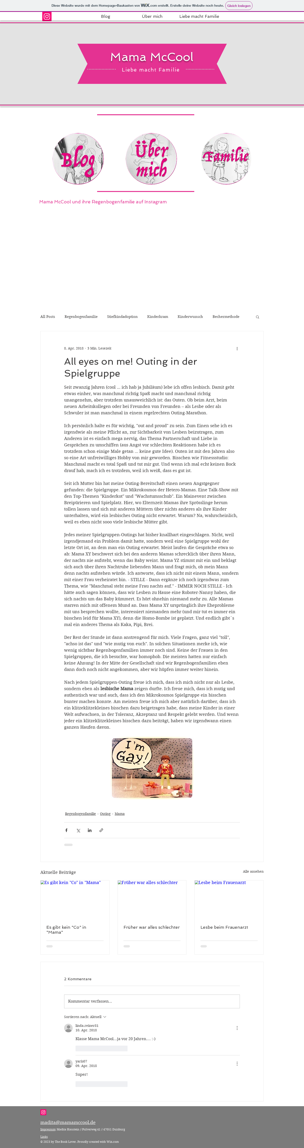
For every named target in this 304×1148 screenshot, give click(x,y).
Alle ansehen (253, 871)
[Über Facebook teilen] (66, 830)
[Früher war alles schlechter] (152, 899)
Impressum (47, 1129)
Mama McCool (151, 57)
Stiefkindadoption (122, 317)
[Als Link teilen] (101, 830)
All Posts (47, 317)
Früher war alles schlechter (152, 927)
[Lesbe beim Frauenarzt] (229, 899)
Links (44, 1136)
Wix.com (113, 1141)
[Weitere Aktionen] (237, 348)
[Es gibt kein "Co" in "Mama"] (75, 899)
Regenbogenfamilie (81, 317)
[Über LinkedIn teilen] (89, 830)
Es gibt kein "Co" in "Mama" (66, 930)
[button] (257, 317)
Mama (120, 814)
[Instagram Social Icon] (47, 16)
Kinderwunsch (190, 317)
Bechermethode (226, 317)
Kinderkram (157, 317)
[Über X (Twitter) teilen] (78, 830)
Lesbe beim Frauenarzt (224, 927)
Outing (105, 814)
